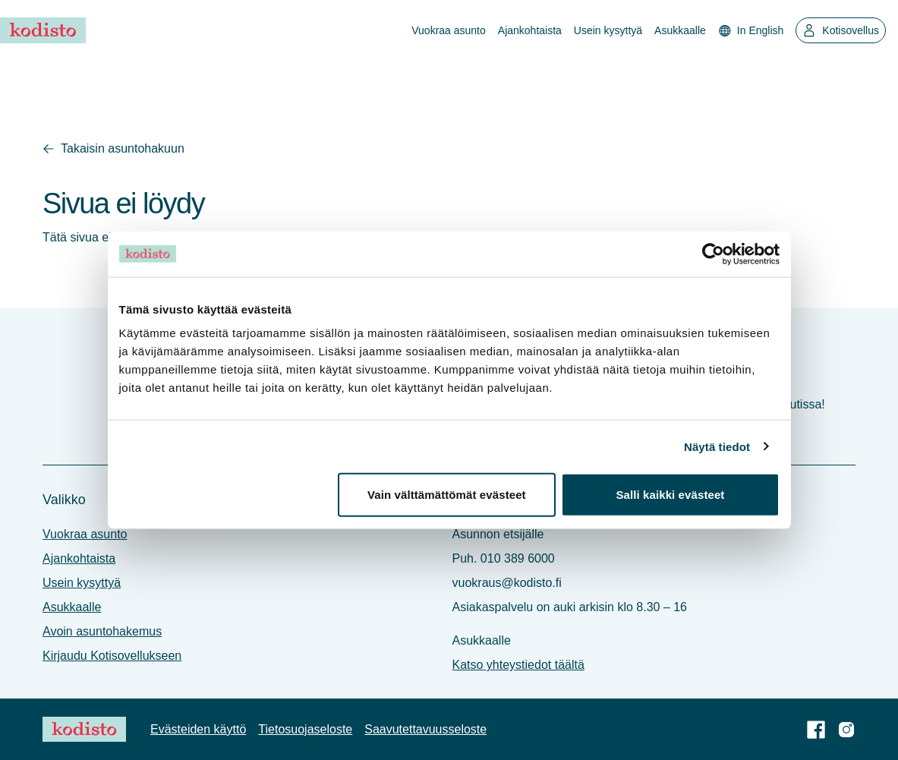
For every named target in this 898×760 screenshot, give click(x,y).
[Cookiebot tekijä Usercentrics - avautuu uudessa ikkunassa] (713, 253)
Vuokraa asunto (448, 30)
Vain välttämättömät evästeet (446, 494)
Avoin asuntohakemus (102, 631)
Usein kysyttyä (608, 30)
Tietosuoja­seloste (305, 729)
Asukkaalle (680, 30)
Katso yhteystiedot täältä (518, 664)
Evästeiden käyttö (198, 729)
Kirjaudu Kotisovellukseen (112, 655)
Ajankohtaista (530, 30)
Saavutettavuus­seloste (425, 729)
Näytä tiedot (717, 446)
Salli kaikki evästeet (670, 494)
